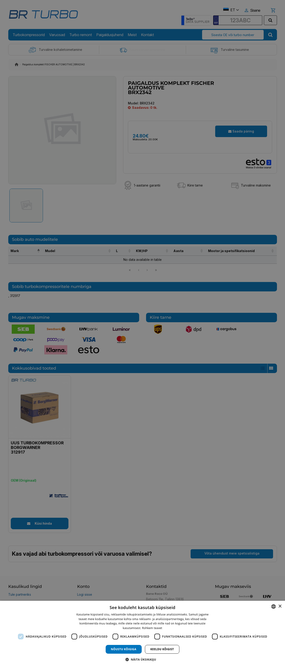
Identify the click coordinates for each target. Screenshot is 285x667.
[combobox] (273, 606)
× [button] (280, 606)
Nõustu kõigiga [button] (123, 649)
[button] (142, 659)
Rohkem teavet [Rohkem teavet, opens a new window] (152, 628)
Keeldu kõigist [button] (162, 649)
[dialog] (142, 634)
